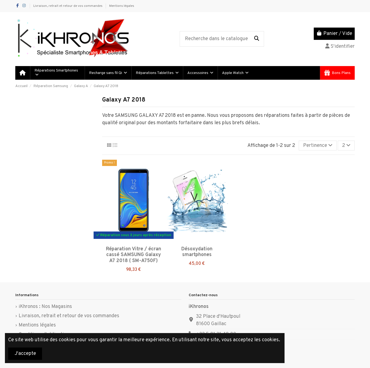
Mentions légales (121, 6)
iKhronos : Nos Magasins (45, 307)
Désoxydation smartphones (196, 252)
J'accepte (25, 354)
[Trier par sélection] (318, 145)
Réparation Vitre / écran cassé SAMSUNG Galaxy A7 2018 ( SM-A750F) (133, 255)
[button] (107, 73)
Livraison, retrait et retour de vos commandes (68, 6)
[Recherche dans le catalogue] (256, 39)
